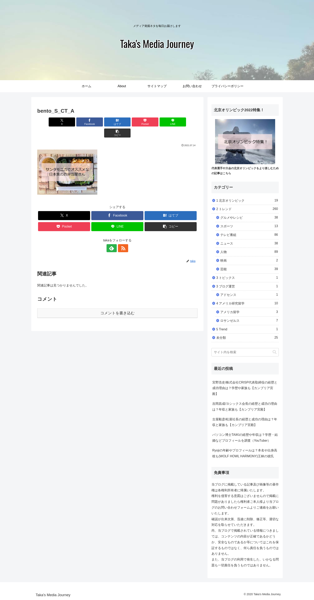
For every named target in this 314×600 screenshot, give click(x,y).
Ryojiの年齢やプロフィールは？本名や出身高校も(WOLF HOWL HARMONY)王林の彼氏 (244, 453)
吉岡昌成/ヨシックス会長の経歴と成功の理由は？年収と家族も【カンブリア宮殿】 (244, 406)
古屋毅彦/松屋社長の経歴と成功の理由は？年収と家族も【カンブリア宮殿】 (244, 422)
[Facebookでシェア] (77, 121)
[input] (245, 352)
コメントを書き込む (117, 302)
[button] (184, 121)
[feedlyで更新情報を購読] (113, 237)
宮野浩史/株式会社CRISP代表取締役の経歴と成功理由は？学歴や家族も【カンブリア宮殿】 (244, 388)
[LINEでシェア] (158, 121)
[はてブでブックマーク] (104, 121)
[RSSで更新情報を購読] (122, 237)
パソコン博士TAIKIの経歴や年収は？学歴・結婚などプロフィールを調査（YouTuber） (245, 437)
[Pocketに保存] (131, 121)
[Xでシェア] (50, 121)
